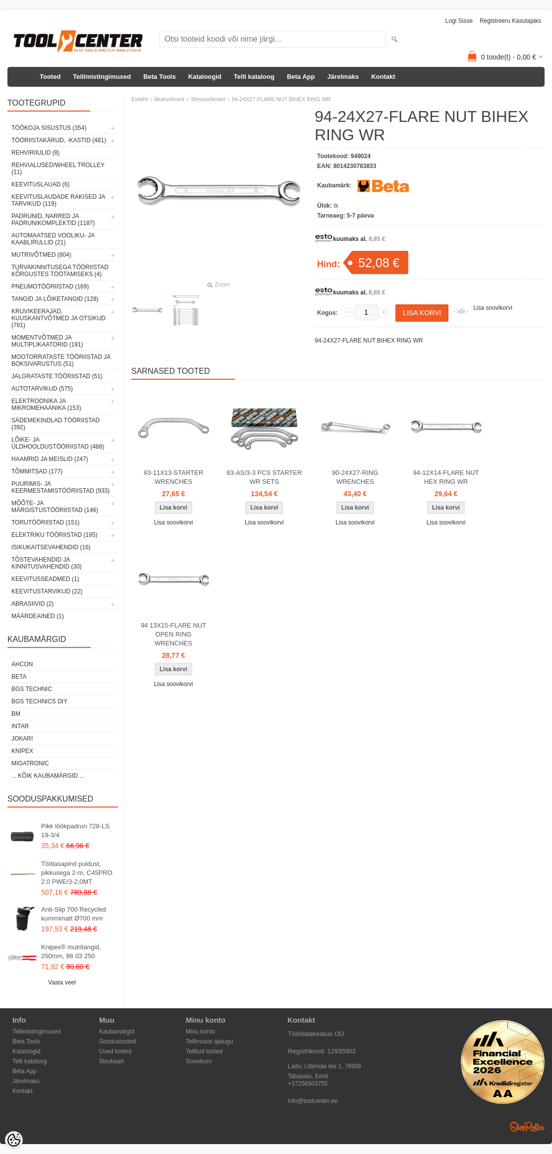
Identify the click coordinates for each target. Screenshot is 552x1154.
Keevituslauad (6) (40, 184)
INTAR (20, 726)
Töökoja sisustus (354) (48, 127)
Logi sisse (459, 20)
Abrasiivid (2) (32, 603)
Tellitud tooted (204, 1051)
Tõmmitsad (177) (36, 471)
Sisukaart (111, 1061)
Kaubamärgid (116, 1031)
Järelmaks (343, 76)
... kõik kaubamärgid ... (47, 775)
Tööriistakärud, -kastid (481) (58, 140)
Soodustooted (117, 1041)
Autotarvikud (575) (42, 388)
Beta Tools (159, 76)
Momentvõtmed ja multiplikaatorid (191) (47, 341)
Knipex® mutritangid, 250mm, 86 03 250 (71, 951)
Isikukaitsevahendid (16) (51, 547)
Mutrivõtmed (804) (41, 254)
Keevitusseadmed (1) (45, 579)
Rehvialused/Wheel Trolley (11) (58, 168)
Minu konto (200, 1031)
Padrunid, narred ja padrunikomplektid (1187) (53, 220)
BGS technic (31, 689)
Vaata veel (62, 982)
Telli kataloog (254, 76)
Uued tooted (115, 1051)
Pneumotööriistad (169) (50, 286)
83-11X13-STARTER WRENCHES (173, 477)
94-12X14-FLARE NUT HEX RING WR (446, 477)
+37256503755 (308, 1083)
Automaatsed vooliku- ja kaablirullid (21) (53, 239)
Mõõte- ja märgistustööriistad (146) (54, 507)
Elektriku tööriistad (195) (54, 534)
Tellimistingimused (102, 76)
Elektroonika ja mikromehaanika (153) (46, 404)
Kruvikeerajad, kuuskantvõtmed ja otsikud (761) (58, 318)
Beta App (301, 76)
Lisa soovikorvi (492, 307)
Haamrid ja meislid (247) (49, 459)
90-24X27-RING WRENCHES (355, 477)
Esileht (139, 99)
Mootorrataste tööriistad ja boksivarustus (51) (60, 360)
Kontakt (383, 76)
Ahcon (22, 664)
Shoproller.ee (527, 1127)
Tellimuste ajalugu (209, 1041)
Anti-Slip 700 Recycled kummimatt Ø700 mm (73, 914)
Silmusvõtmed (208, 99)
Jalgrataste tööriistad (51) (57, 376)
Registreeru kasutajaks (510, 20)
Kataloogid (204, 76)
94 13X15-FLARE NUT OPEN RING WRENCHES (173, 634)
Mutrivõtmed (169, 99)
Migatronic (30, 763)
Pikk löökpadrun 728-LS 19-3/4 (75, 830)
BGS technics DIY (39, 701)
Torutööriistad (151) (45, 522)
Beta (18, 676)
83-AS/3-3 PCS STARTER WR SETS (264, 477)
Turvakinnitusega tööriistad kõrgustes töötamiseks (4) (60, 271)
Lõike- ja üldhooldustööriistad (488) (57, 443)
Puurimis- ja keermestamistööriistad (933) (60, 487)
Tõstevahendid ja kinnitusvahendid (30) (46, 563)
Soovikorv (199, 1061)
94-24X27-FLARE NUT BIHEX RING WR (281, 99)
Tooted (50, 76)
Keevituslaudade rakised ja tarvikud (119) (58, 200)
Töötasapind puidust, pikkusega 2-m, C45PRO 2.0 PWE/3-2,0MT (76, 872)
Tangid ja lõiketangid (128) (55, 298)
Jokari (22, 738)
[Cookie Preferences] (14, 1140)
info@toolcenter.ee (312, 1100)
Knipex (22, 751)
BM (15, 713)
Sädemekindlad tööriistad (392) (55, 424)
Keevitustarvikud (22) (47, 591)
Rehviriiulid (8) (35, 152)
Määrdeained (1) (37, 616)
